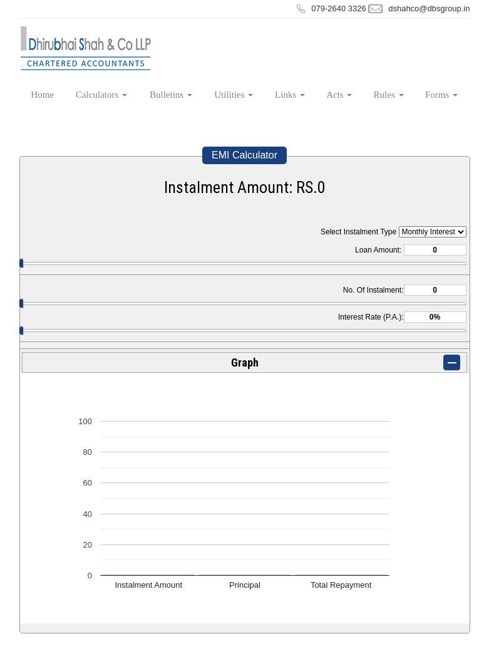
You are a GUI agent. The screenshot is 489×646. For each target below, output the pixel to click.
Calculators (101, 95)
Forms (441, 95)
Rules (389, 95)
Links (290, 95)
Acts (339, 95)
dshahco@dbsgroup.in (429, 8)
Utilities (233, 95)
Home (42, 95)
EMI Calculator (244, 155)
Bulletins (171, 95)
